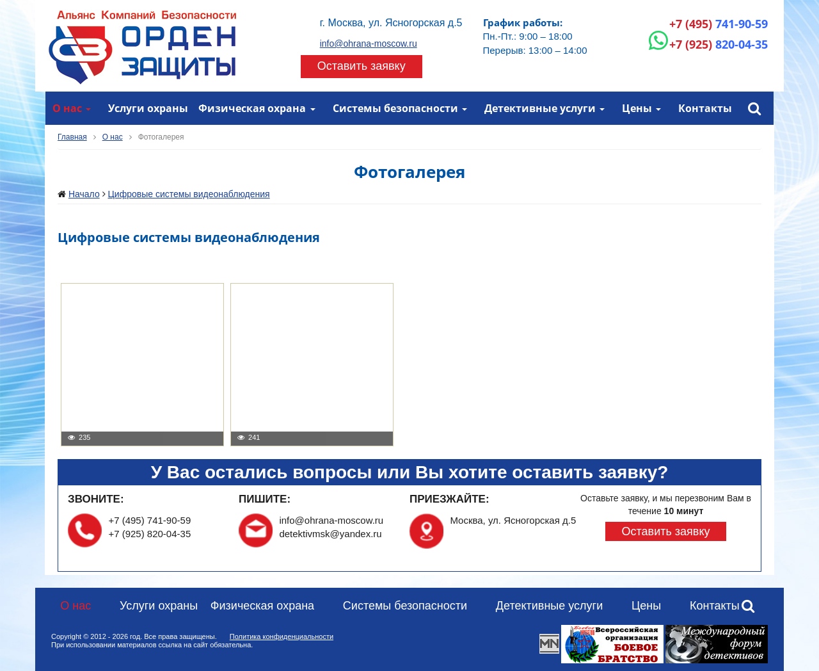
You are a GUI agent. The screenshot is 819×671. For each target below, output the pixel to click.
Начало (84, 194)
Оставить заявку (361, 66)
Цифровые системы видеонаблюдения (188, 194)
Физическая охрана (252, 108)
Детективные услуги (540, 108)
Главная (72, 137)
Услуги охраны (148, 108)
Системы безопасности (395, 108)
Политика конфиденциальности (281, 636)
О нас (67, 108)
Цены (637, 108)
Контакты (705, 108)
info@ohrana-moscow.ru (368, 43)
